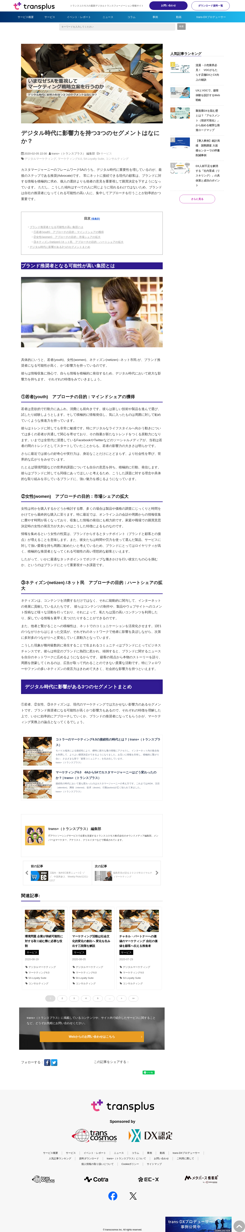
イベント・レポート (79, 17)
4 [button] (86, 998)
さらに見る (197, 199)
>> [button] (133, 998)
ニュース (108, 17)
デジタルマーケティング (40, 158)
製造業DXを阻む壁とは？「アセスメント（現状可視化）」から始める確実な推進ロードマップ (208, 120)
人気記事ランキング (60, 1166)
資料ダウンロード (89, 1166)
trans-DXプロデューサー (211, 17)
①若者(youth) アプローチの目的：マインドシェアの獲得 (68, 232)
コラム (131, 17)
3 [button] (74, 998)
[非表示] (95, 218)
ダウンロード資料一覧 (210, 5)
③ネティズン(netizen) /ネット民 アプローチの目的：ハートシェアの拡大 (78, 241)
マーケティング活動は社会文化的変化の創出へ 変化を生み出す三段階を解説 (91, 941)
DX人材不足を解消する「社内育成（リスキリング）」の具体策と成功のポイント (208, 175)
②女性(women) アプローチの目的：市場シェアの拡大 (66, 236)
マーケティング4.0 (70, 158)
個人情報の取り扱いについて (97, 1171)
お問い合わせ (168, 5)
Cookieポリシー (130, 1171)
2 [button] (62, 998)
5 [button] (97, 998)
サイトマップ (154, 1171)
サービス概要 (26, 17)
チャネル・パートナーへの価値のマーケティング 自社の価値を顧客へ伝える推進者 (138, 941)
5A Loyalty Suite (94, 158)
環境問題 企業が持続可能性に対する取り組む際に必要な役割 (44, 941)
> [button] (121, 998)
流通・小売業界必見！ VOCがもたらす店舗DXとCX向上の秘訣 (207, 72)
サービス (49, 17)
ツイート (111, 1070)
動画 (178, 17)
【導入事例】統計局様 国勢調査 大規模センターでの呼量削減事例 (208, 148)
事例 (155, 17)
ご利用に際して (185, 1166)
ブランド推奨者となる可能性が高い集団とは (56, 227)
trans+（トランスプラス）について (126, 1166)
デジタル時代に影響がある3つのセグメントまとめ (60, 246)
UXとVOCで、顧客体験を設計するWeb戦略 (208, 95)
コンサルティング (117, 158)
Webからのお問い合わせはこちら (92, 1036)
